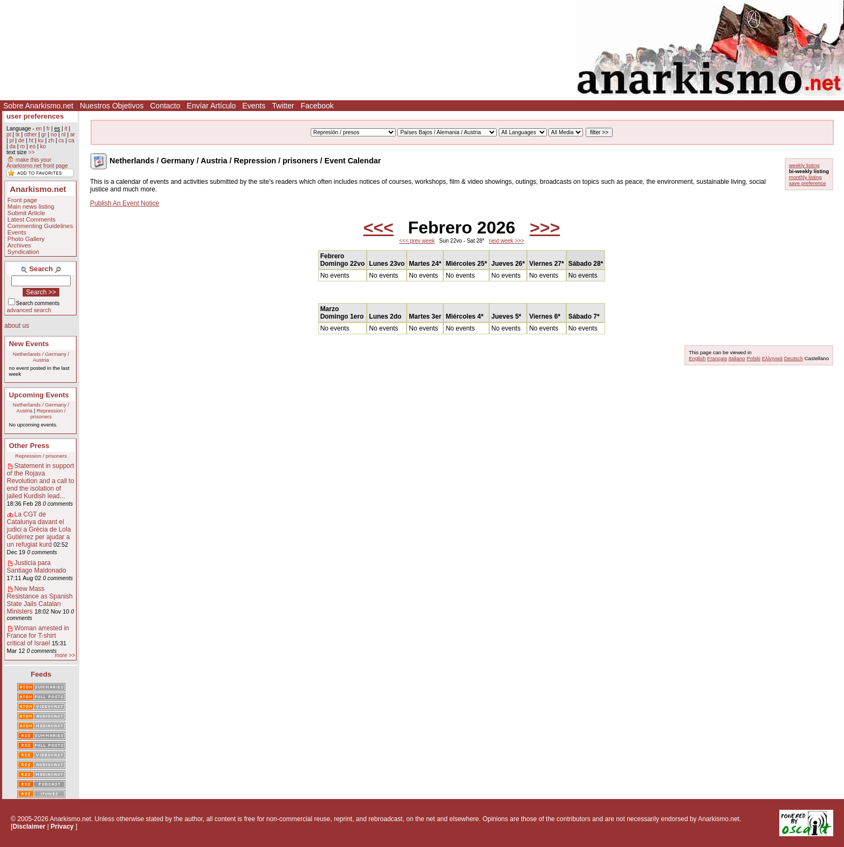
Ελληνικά (772, 358)
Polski (753, 358)
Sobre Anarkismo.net (38, 105)
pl (11, 140)
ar (72, 134)
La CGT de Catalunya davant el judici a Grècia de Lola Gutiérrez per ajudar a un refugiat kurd (39, 529)
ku (41, 140)
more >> (64, 655)
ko (43, 146)
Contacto (165, 105)
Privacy (62, 826)
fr (48, 129)
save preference (807, 183)
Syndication (23, 252)
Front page (22, 200)
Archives (19, 245)
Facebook (316, 105)
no (54, 134)
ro (22, 146)
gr (44, 134)
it (66, 129)
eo (33, 146)
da (12, 146)
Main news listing (31, 206)
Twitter (283, 105)
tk (18, 134)
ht (31, 140)
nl (63, 134)
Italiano (737, 358)
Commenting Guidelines (40, 226)
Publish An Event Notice (124, 203)
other (30, 134)
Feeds (41, 674)
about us (16, 325)
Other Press (29, 446)
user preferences (35, 116)
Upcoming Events (39, 395)
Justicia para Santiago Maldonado (36, 566)
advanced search (29, 310)
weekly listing (804, 165)
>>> (545, 227)
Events (253, 105)
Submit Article (26, 213)
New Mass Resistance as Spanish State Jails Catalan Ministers (40, 600)
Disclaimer (28, 826)
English (697, 358)
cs (61, 140)
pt (8, 134)
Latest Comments (32, 219)
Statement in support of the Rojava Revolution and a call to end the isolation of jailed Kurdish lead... (40, 481)
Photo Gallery (26, 239)
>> (31, 152)
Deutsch (793, 358)
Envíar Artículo (211, 105)
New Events (29, 344)
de (21, 140)
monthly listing (805, 177)
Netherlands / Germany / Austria (41, 357)
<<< (378, 227)
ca (71, 140)
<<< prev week (417, 241)
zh (51, 140)
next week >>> (506, 241)
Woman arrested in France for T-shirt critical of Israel (38, 635)
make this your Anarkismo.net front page (37, 163)
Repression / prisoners (48, 413)
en (39, 129)
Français (717, 358)
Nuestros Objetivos (111, 105)
